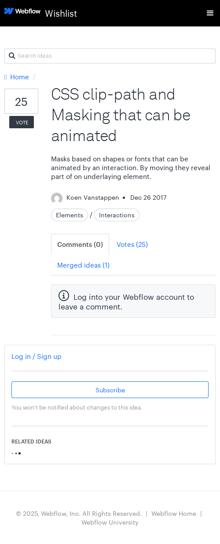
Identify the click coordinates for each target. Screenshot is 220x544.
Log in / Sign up (36, 356)
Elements (69, 214)
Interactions (117, 214)
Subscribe (110, 389)
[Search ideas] (110, 55)
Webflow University (110, 522)
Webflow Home (173, 513)
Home (17, 76)
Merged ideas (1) (83, 264)
